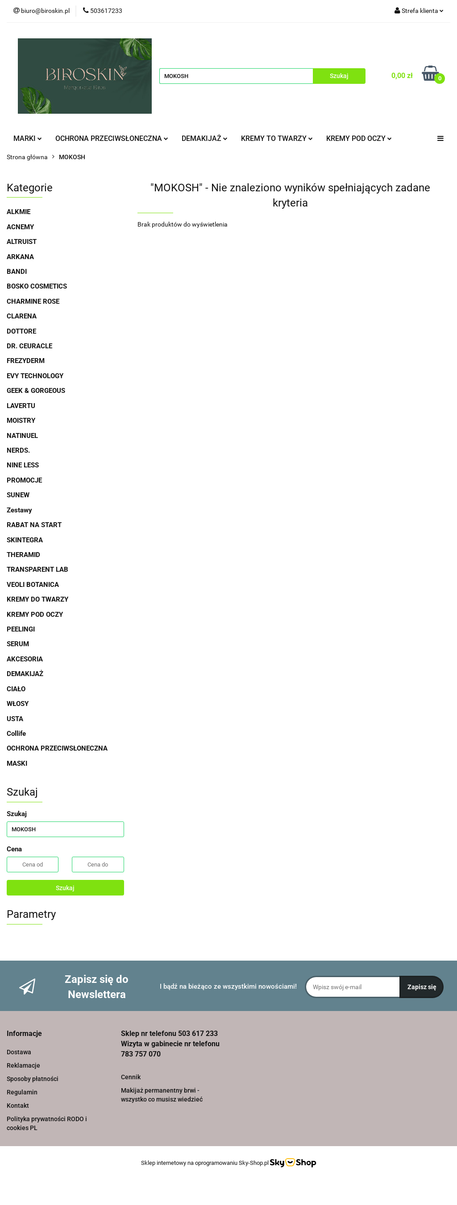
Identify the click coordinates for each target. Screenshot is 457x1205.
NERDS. (18, 450)
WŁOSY (18, 704)
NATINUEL (22, 436)
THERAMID (23, 555)
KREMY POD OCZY (359, 138)
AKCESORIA (25, 659)
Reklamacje (23, 1065)
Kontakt (18, 1105)
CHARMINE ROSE (33, 301)
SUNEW (18, 495)
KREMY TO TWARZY (277, 138)
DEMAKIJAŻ (205, 138)
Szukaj (65, 887)
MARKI (27, 138)
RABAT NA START (34, 525)
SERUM (18, 644)
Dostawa (19, 1052)
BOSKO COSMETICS (37, 286)
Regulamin (22, 1092)
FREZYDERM (26, 361)
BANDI (17, 272)
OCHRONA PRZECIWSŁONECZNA (111, 138)
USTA (15, 719)
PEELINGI (21, 629)
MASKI (17, 763)
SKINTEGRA (25, 540)
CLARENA (22, 316)
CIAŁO (16, 689)
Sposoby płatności (32, 1078)
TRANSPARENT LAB (37, 569)
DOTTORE (21, 331)
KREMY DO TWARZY (37, 599)
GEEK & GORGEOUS (36, 391)
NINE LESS (23, 465)
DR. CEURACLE (29, 346)
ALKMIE (18, 212)
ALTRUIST (22, 242)
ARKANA (20, 257)
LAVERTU (21, 406)
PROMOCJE (24, 480)
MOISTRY (21, 421)
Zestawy (19, 510)
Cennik (131, 1077)
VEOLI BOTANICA (33, 585)
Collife (16, 734)
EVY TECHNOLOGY (35, 376)
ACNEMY (20, 227)
